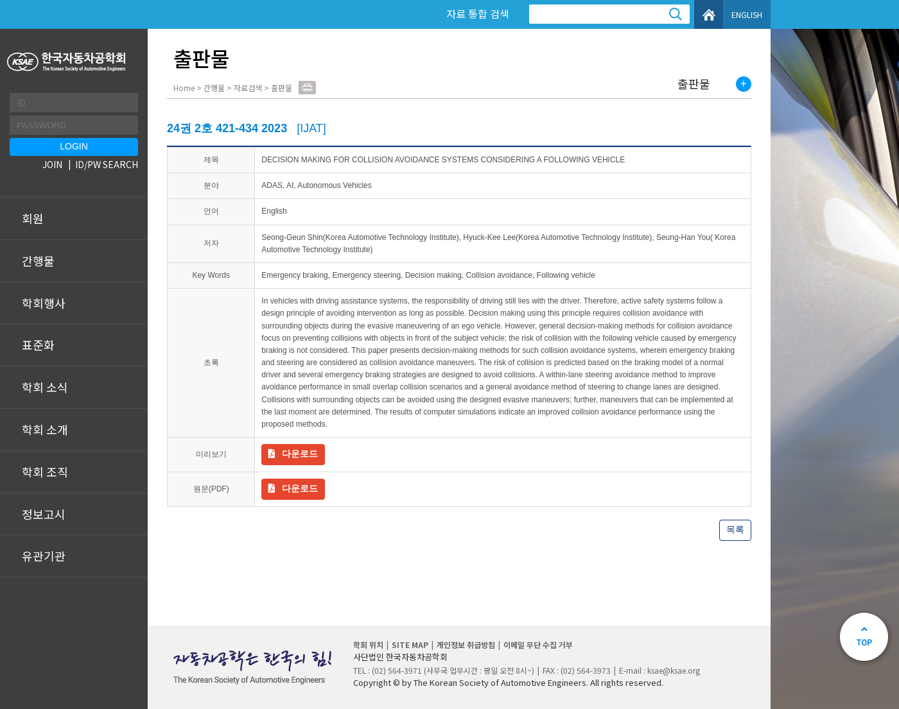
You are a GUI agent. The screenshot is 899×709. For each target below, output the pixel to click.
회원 (33, 218)
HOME (708, 14)
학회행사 (43, 303)
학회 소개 (45, 429)
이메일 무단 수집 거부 (538, 644)
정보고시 (43, 514)
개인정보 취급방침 (466, 644)
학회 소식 (45, 387)
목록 (735, 529)
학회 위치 (368, 644)
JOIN (52, 164)
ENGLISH (746, 14)
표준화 (38, 344)
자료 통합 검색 (477, 13)
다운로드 (300, 453)
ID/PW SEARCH (106, 164)
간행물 (38, 260)
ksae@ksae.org (673, 670)
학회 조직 (45, 471)
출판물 (693, 84)
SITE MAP (410, 644)
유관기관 (43, 555)
